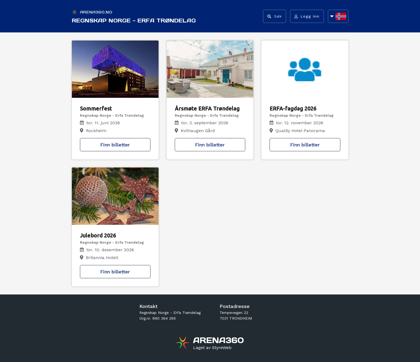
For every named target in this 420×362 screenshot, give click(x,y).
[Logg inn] (307, 16)
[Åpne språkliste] (338, 16)
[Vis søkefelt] (274, 16)
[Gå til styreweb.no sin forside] (212, 348)
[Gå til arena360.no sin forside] (183, 343)
